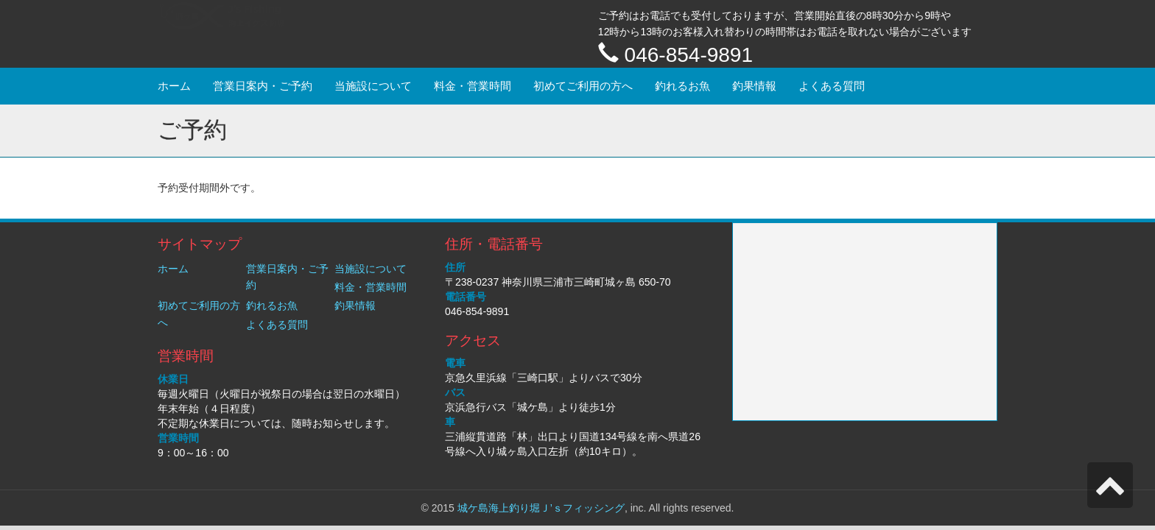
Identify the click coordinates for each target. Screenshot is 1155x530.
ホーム (174, 86)
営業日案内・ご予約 (262, 86)
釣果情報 (754, 86)
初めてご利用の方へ (583, 86)
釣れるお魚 (682, 86)
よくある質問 (831, 86)
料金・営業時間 (472, 86)
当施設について (373, 86)
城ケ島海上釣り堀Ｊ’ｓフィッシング (541, 508)
